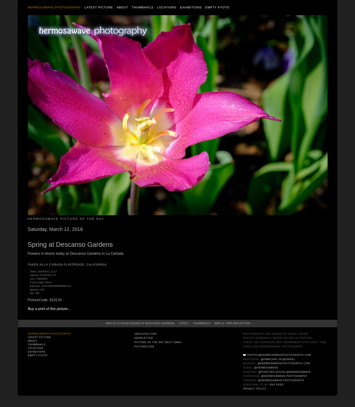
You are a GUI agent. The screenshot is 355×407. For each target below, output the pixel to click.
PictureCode (144, 346)
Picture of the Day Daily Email (158, 342)
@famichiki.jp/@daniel (278, 359)
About (122, 7)
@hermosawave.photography (284, 376)
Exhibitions (190, 7)
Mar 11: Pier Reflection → (234, 323)
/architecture (145, 333)
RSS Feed (276, 384)
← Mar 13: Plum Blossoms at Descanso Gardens (138, 323)
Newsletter (143, 338)
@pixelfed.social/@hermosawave (285, 372)
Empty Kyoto (217, 7)
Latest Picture (99, 7)
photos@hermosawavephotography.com (279, 355)
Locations (166, 7)
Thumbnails (143, 7)
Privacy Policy (254, 388)
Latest (184, 323)
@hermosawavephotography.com (284, 363)
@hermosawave (266, 367)
